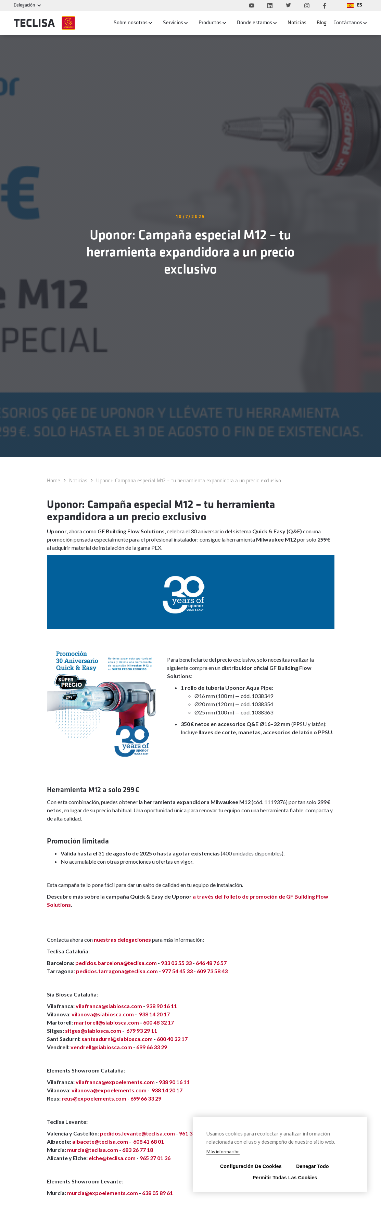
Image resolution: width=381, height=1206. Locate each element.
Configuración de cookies (247, 1166)
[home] (44, 23)
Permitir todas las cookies (280, 1177)
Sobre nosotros (131, 23)
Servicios (173, 23)
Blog (322, 23)
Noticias (297, 23)
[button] (354, 5)
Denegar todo (312, 1166)
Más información (223, 1151)
